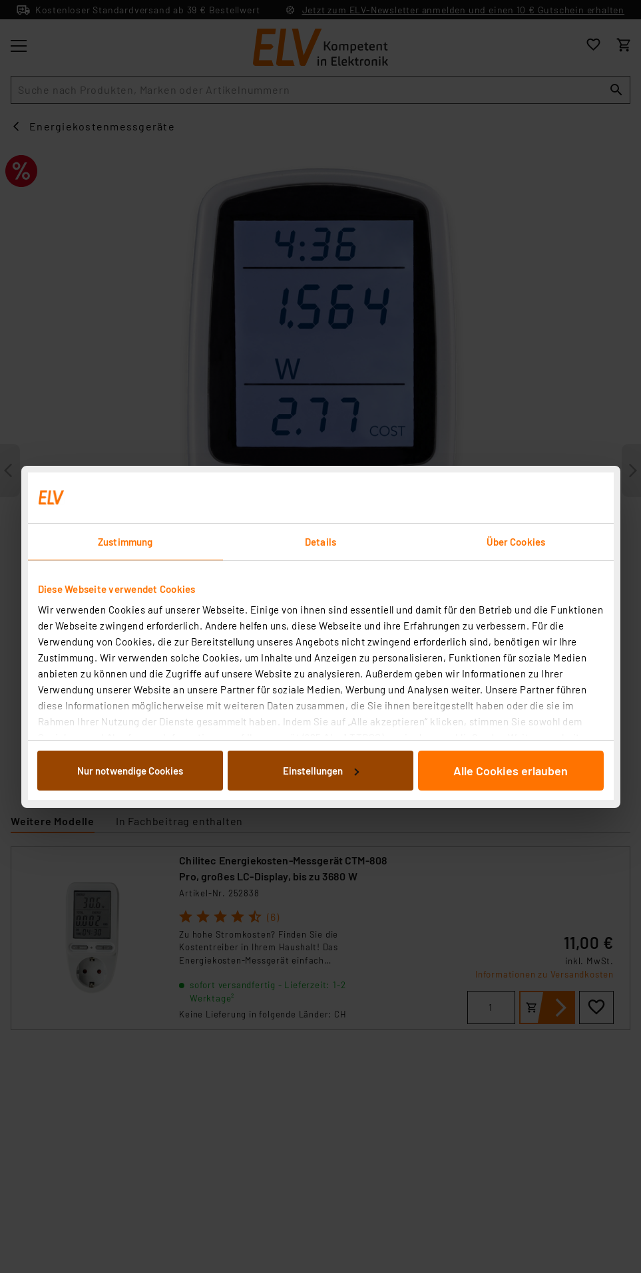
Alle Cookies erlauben (510, 770)
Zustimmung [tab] (125, 542)
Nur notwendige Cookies (130, 771)
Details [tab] (320, 542)
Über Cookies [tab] (516, 542)
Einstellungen (321, 771)
